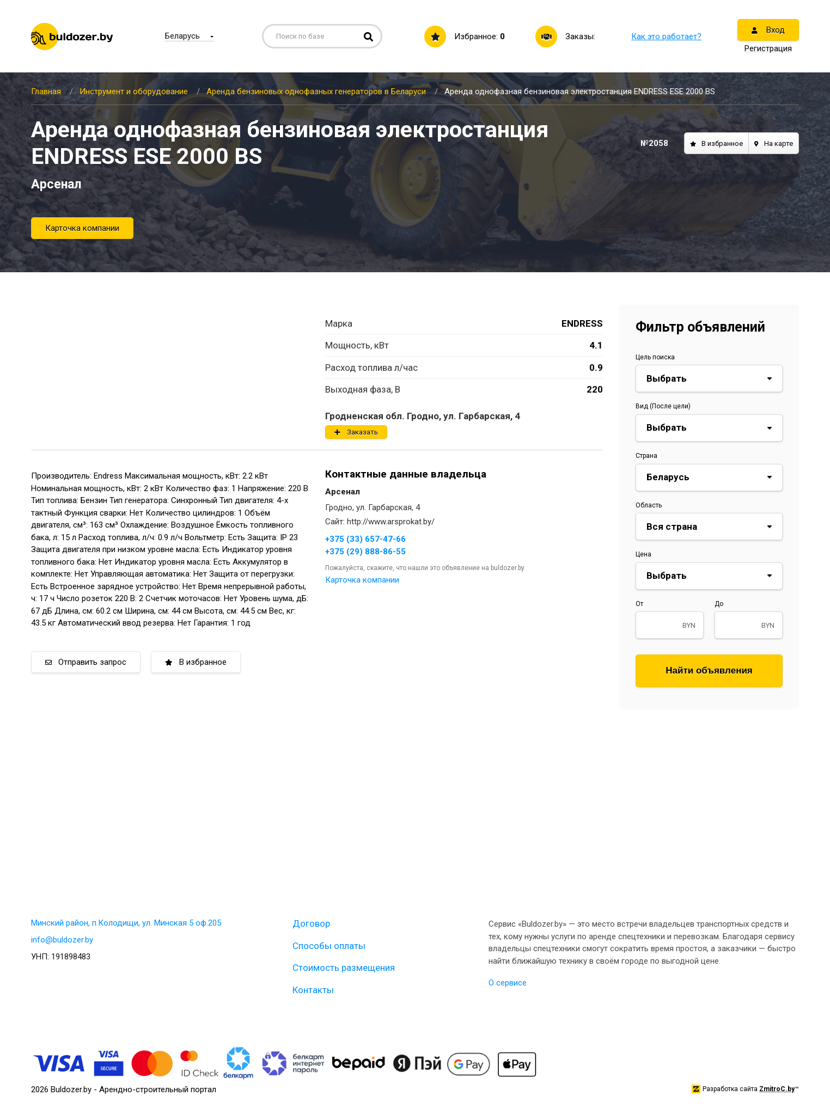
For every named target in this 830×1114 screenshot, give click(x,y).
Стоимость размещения (343, 967)
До (719, 604)
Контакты (313, 989)
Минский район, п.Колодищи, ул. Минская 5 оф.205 (126, 923)
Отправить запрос (85, 662)
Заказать (356, 432)
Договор (311, 923)
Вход (768, 30)
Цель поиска (655, 357)
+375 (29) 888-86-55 (365, 551)
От (639, 604)
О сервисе (508, 983)
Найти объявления (709, 670)
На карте (773, 143)
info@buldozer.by (62, 940)
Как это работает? (666, 36)
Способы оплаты (328, 945)
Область (649, 505)
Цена (643, 554)
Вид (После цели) (663, 406)
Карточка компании (82, 228)
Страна (646, 456)
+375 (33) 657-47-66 (365, 539)
